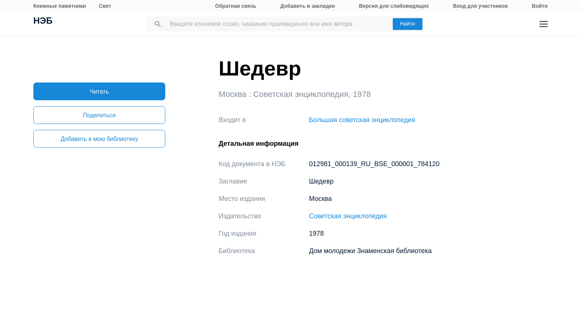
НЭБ (43, 21)
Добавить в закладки (307, 6)
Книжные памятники (59, 6)
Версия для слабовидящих (394, 6)
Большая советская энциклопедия (362, 120)
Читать (99, 91)
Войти (540, 6)
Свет (105, 6)
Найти (407, 24)
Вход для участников (480, 6)
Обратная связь (235, 6)
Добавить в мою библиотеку (99, 139)
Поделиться (99, 115)
